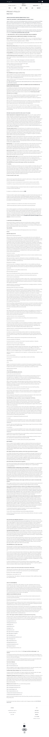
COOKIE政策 (36, 716)
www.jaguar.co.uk (10, 628)
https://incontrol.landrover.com (35, 125)
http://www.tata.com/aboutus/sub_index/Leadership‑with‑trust (20, 81)
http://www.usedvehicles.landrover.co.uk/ (14, 637)
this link (33, 494)
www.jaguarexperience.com (12, 642)
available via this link (16, 141)
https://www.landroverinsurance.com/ (13, 685)
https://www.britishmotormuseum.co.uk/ (26, 670)
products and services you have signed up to (23, 521)
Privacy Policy (36, 718)
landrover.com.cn (12, 710)
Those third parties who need (12, 375)
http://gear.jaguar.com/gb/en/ (12, 633)
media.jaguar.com (10, 624)
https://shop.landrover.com (12, 640)
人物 (32, 8)
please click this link (29, 511)
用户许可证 (37, 712)
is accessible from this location (20, 509)
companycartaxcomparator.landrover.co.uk (14, 692)
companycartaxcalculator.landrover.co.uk (14, 694)
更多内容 (38, 8)
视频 (26, 8)
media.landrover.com (10, 626)
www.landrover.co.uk (10, 629)
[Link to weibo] (24, 726)
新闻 (15, 8)
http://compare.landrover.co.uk (12, 690)
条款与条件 (37, 710)
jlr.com (12, 714)
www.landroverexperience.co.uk (12, 644)
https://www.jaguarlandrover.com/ (17, 77)
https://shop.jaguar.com (11, 638)
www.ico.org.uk (19, 572)
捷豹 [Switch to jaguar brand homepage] (7, 1)
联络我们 (36, 714)
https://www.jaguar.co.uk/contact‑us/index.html (26, 59)
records (28, 328)
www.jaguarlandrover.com (11, 620)
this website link (11, 514)
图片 (21, 8)
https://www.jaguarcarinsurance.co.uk (13, 687)
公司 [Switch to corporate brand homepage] (11, 1)
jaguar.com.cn (12, 712)
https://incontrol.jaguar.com (15, 125)
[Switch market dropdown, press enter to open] (39, 1)
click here (33, 439)
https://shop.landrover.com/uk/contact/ (16, 67)
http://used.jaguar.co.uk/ (11, 635)
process (19, 375)
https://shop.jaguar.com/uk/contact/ (15, 64)
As (7, 555)
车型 (9, 8)
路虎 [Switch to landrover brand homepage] (9, 1)
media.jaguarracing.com (11, 645)
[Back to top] (24, 732)
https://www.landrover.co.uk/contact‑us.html (27, 61)
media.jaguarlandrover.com (12, 622)
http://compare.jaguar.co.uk (12, 689)
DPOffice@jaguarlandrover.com (26, 540)
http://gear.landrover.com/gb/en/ (13, 631)
